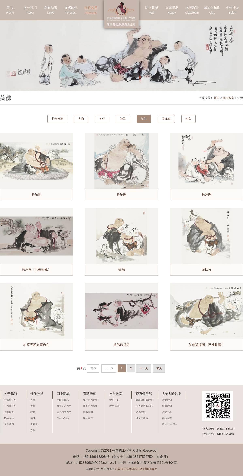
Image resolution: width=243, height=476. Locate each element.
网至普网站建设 (148, 468)
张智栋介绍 (10, 399)
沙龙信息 (167, 412)
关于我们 (30, 10)
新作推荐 (57, 118)
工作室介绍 (10, 406)
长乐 (121, 269)
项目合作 (88, 418)
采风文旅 (140, 412)
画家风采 (9, 412)
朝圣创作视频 (90, 406)
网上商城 (151, 10)
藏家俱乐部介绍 (144, 399)
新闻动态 (50, 10)
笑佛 (144, 118)
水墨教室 (192, 10)
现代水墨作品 (64, 412)
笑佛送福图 (121, 344)
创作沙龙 (232, 10)
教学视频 (114, 406)
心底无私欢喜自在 (36, 344)
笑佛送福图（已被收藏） (206, 344)
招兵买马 (9, 418)
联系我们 (9, 424)
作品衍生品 (63, 418)
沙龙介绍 (167, 399)
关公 (102, 118)
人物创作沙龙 (171, 393)
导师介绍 (167, 406)
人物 (81, 118)
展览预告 (71, 10)
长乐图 (36, 194)
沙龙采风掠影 (169, 424)
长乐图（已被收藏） (36, 269)
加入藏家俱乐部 (144, 406)
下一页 (144, 368)
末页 (159, 368)
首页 (217, 97)
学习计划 (114, 399)
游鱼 (188, 118)
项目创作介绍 (90, 399)
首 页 (10, 10)
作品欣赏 (167, 418)
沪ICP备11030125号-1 (127, 468)
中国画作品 (63, 399)
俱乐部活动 (142, 418)
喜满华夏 (172, 10)
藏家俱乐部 (212, 10)
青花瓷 (166, 118)
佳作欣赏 (91, 10)
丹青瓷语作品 (64, 406)
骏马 (123, 118)
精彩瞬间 (88, 412)
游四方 (206, 269)
